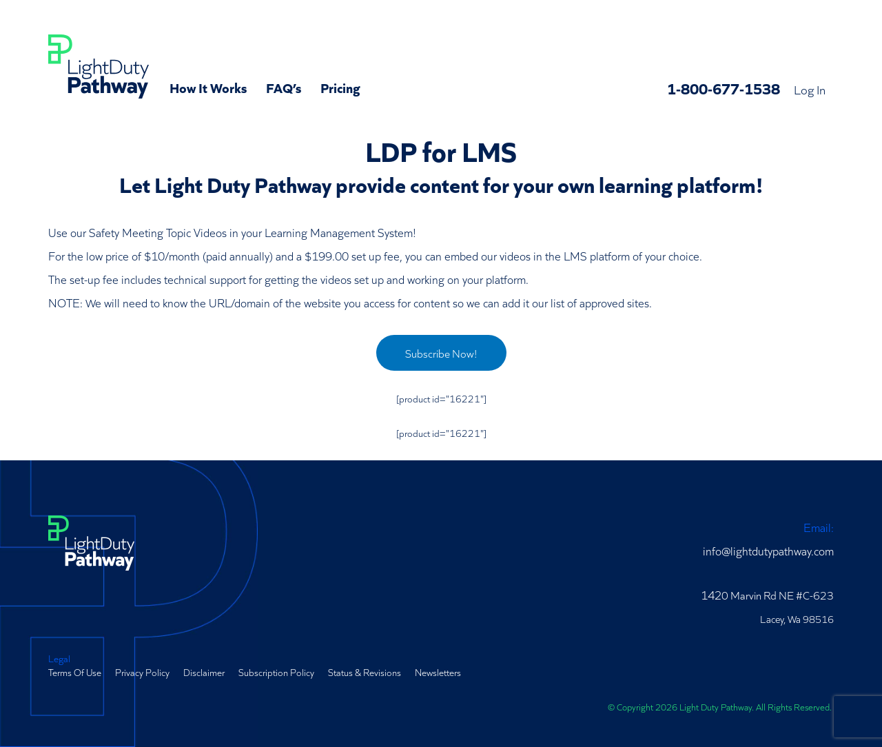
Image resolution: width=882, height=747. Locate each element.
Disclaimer (204, 672)
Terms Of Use (74, 672)
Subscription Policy (276, 672)
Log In (809, 89)
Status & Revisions (364, 672)
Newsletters (438, 672)
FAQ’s (283, 86)
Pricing (340, 86)
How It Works (208, 86)
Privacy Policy (142, 672)
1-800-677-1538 (723, 88)
